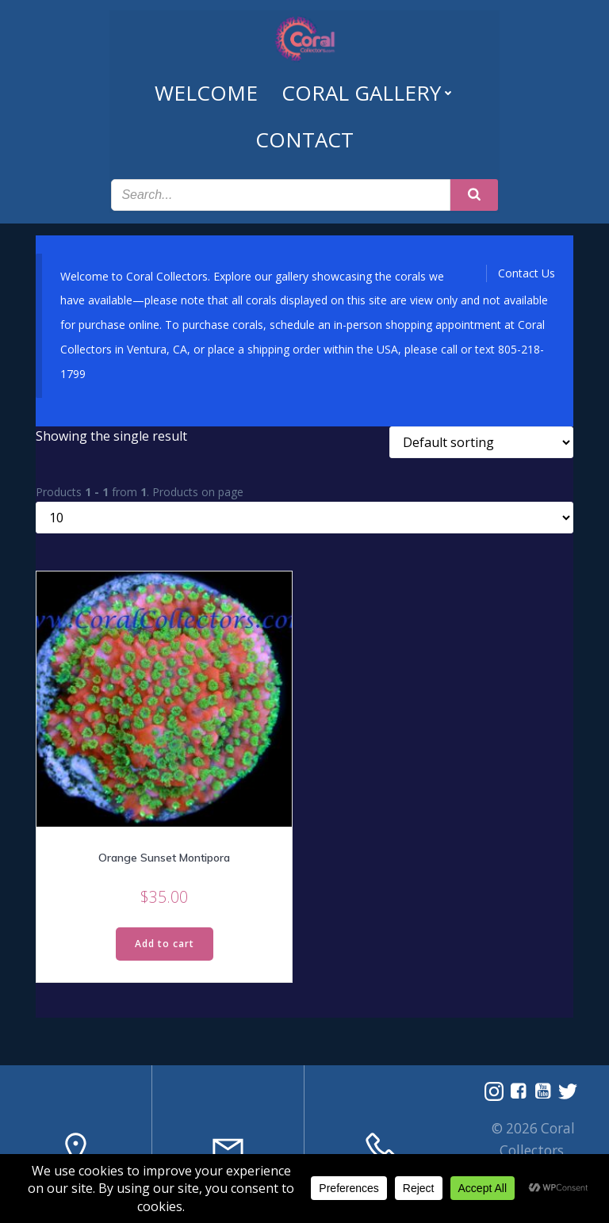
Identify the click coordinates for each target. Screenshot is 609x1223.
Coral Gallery (368, 89)
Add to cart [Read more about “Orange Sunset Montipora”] (164, 938)
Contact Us (526, 266)
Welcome (206, 89)
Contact (304, 136)
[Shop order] (481, 437)
